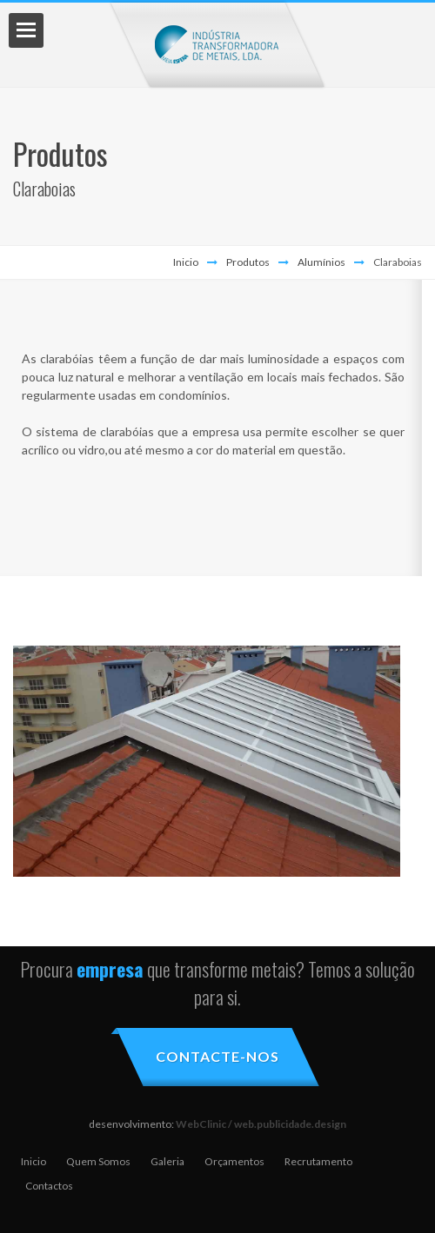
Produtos (248, 261)
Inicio (185, 261)
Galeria (167, 1161)
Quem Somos (98, 1161)
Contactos (49, 1185)
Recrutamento (318, 1161)
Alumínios (321, 261)
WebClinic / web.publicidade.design (261, 1123)
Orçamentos (234, 1161)
